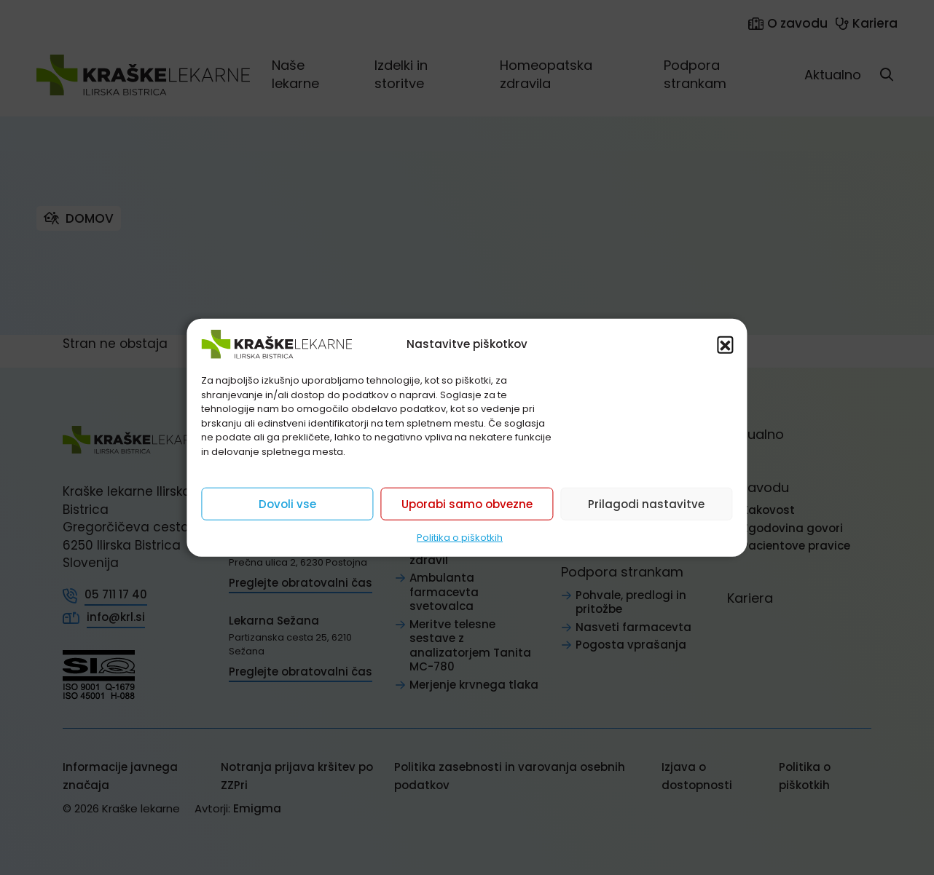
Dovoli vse (287, 503)
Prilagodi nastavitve (646, 503)
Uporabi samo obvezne (467, 503)
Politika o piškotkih (460, 538)
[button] (725, 344)
